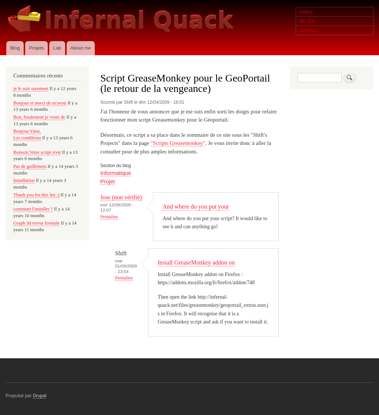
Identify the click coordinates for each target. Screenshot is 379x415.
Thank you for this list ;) (36, 194)
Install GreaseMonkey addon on (196, 262)
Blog (15, 48)
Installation (24, 180)
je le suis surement (30, 88)
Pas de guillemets (29, 166)
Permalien (109, 217)
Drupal (40, 395)
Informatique (115, 173)
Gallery (306, 11)
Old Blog (307, 30)
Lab (57, 48)
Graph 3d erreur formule (36, 223)
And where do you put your (195, 206)
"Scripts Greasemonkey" (178, 143)
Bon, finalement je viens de (39, 117)
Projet (107, 181)
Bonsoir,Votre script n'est (37, 152)
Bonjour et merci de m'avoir (40, 103)
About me (80, 48)
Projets (36, 48)
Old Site (307, 21)
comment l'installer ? (33, 209)
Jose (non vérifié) (121, 197)
